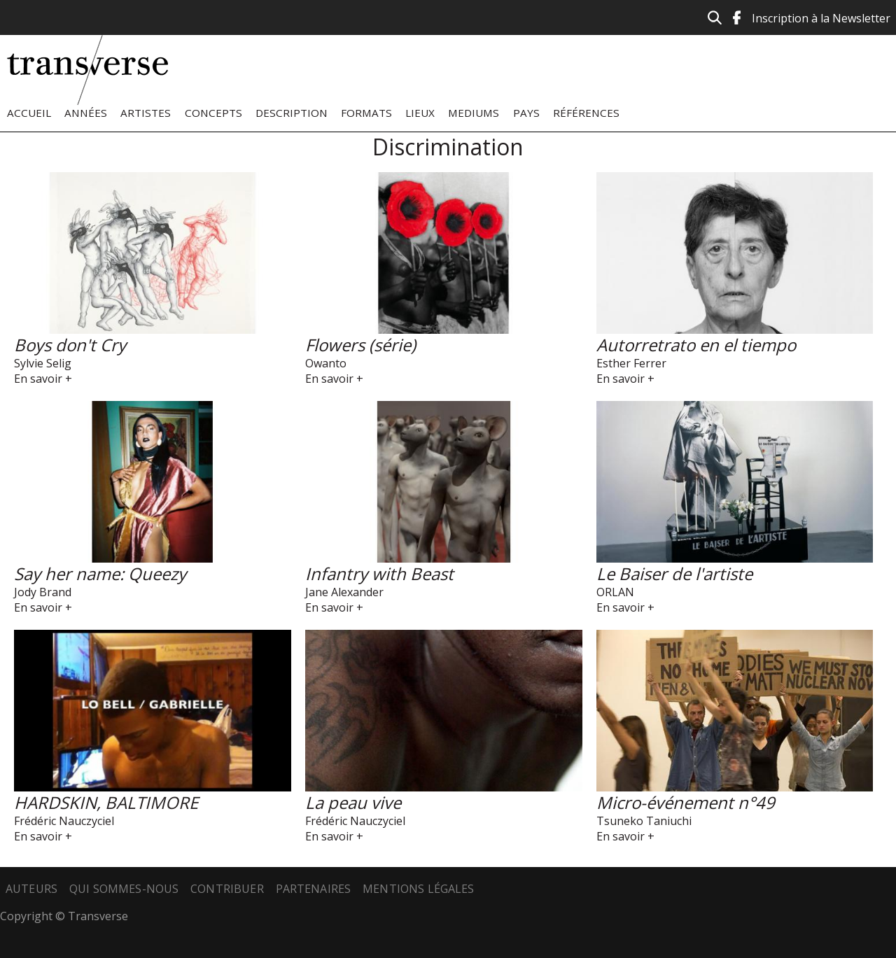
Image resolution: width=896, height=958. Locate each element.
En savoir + (43, 378)
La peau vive (353, 802)
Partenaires (313, 888)
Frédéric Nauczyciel (64, 821)
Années (85, 113)
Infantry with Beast (379, 573)
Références (586, 113)
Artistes (145, 113)
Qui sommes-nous (123, 888)
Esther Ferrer (631, 363)
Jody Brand (42, 592)
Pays (526, 113)
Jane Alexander (344, 592)
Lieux (420, 113)
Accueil (29, 113)
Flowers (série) (360, 344)
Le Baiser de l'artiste (674, 573)
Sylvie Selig (42, 363)
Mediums (473, 113)
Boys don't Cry (70, 344)
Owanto (325, 363)
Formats (366, 113)
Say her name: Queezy (100, 573)
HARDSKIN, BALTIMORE (106, 802)
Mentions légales (419, 888)
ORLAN (615, 592)
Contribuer (227, 888)
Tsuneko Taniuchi (644, 821)
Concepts (213, 113)
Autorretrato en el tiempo (696, 344)
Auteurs (31, 888)
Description (291, 113)
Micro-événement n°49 (685, 802)
